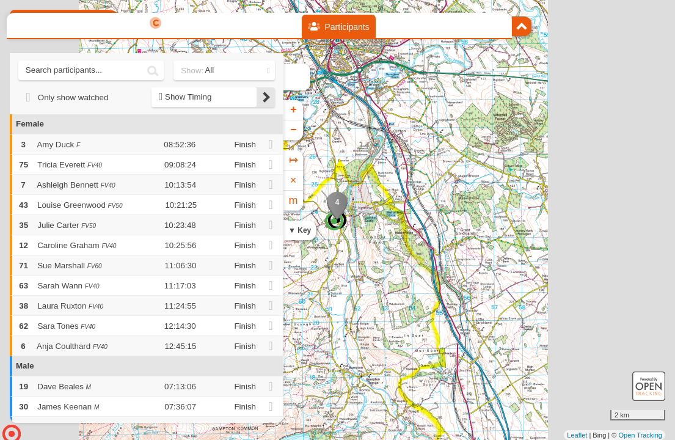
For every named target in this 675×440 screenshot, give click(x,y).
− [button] (293, 130)
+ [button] (293, 110)
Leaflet (577, 435)
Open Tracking (640, 435)
